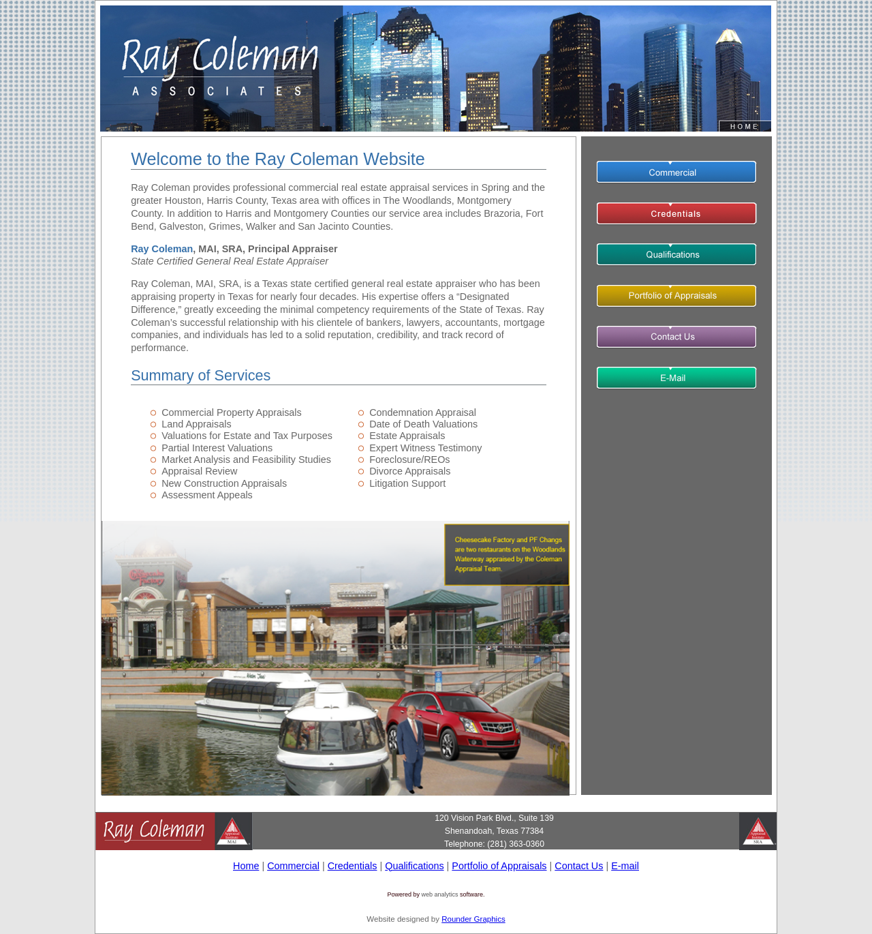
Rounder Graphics (473, 919)
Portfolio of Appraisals (499, 865)
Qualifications (414, 865)
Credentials (352, 865)
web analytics (439, 894)
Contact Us (579, 865)
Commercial (293, 865)
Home (246, 865)
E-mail (625, 865)
